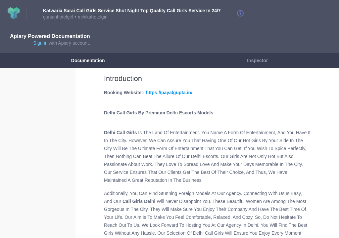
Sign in (40, 43)
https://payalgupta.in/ (169, 92)
